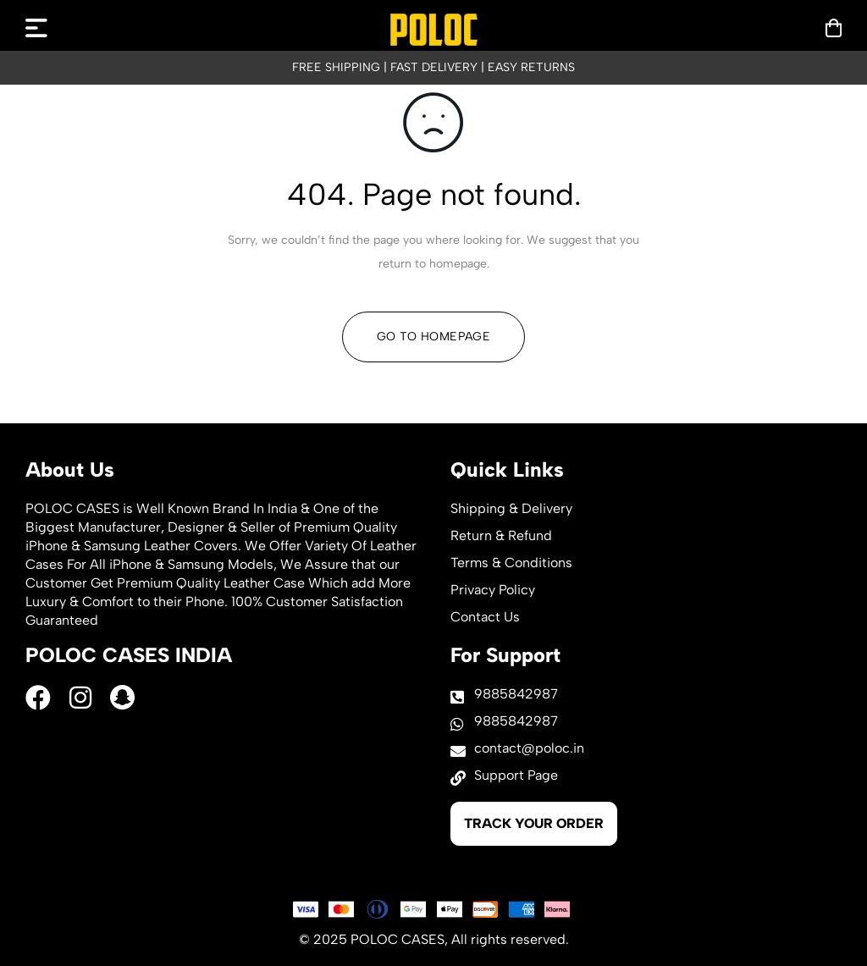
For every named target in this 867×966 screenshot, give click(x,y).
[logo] (434, 30)
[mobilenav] (36, 28)
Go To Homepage (433, 336)
